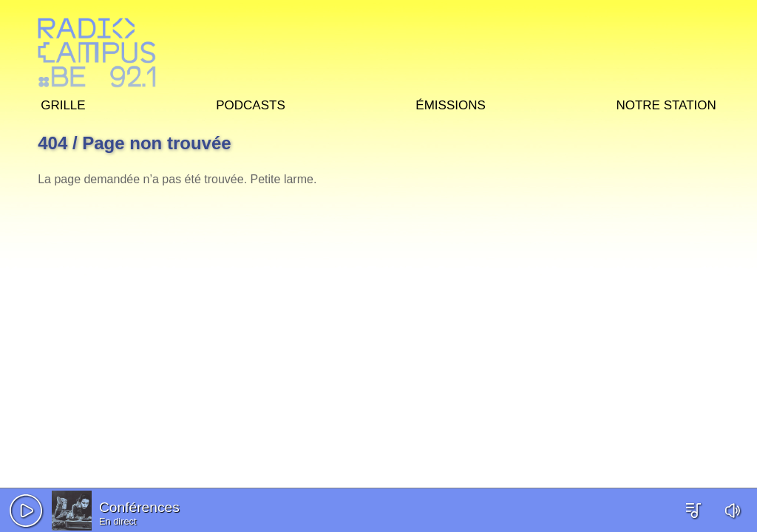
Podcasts (250, 103)
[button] (26, 511)
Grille (63, 103)
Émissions (450, 103)
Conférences (139, 507)
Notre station (666, 103)
